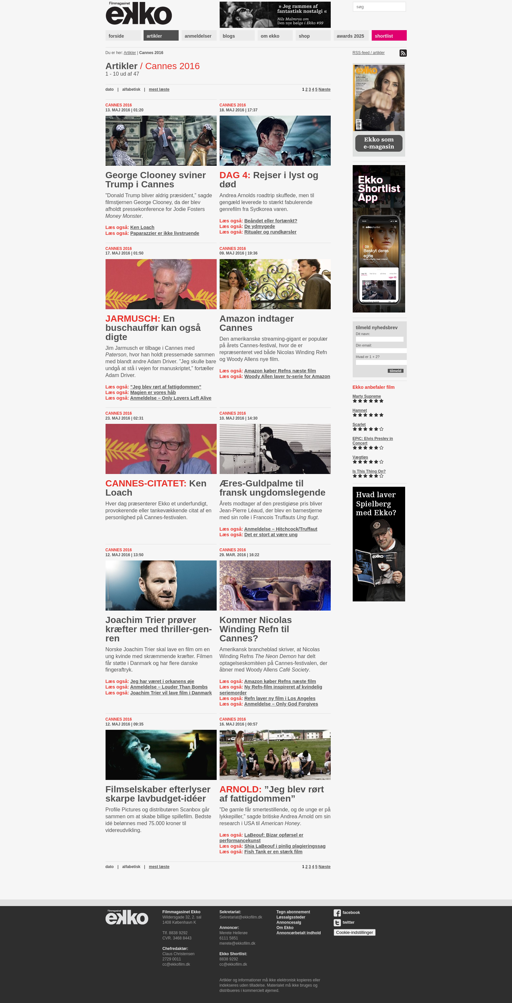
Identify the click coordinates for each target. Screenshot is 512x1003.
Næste (325, 89)
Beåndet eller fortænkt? (270, 220)
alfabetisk (131, 89)
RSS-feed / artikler (369, 52)
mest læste (159, 89)
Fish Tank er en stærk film (273, 851)
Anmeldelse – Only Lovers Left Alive (170, 398)
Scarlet (359, 424)
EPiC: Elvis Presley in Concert (373, 440)
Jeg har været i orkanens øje (162, 681)
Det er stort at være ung (270, 534)
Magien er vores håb (153, 392)
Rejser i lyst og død (269, 179)
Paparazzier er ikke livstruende (164, 233)
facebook (347, 912)
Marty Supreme (367, 396)
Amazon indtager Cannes (257, 323)
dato (110, 89)
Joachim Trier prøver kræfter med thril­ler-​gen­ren (159, 629)
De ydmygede (259, 226)
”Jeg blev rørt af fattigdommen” (165, 386)
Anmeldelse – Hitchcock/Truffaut (280, 529)
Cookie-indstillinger (354, 932)
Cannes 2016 (151, 52)
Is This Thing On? (369, 471)
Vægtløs (360, 457)
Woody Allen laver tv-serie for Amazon (287, 376)
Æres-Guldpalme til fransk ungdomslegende (273, 488)
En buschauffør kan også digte (153, 327)
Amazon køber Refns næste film (280, 370)
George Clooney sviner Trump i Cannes (156, 179)
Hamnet (360, 410)
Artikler (130, 52)
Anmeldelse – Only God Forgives (281, 704)
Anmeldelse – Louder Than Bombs (169, 687)
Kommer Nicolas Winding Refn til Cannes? (256, 629)
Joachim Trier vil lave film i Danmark (171, 692)
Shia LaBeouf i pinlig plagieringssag (284, 846)
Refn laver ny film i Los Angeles (279, 698)
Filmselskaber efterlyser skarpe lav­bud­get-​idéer (158, 794)
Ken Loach (142, 227)
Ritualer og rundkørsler (270, 232)
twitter (344, 922)
